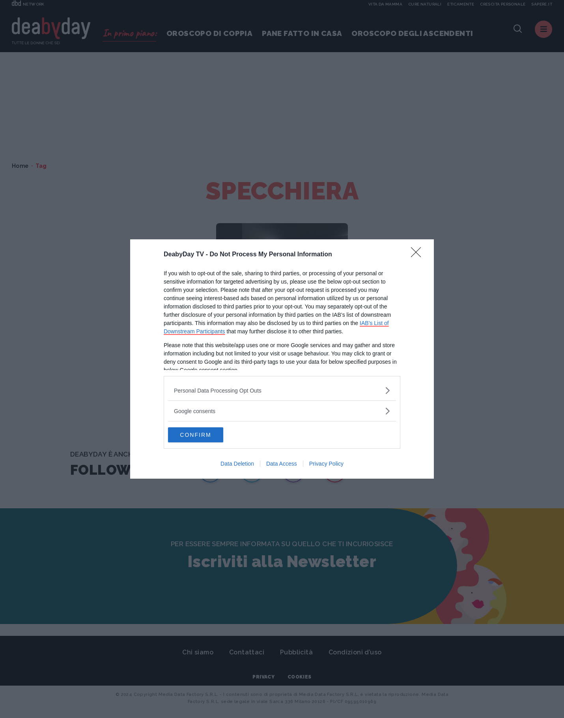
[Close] (418, 254)
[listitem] (282, 390)
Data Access (281, 464)
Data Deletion (237, 464)
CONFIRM (205, 435)
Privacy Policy (326, 464)
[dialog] (282, 359)
